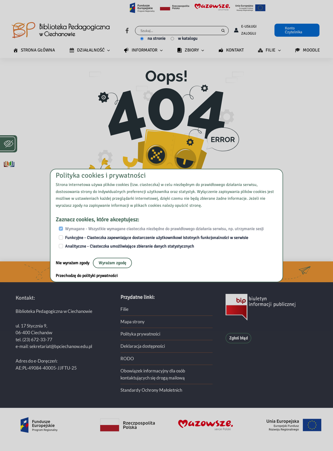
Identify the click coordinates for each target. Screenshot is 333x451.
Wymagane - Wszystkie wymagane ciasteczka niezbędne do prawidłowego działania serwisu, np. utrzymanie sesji (164, 228)
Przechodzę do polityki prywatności (87, 275)
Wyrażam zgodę (112, 263)
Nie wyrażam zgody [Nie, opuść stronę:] (73, 263)
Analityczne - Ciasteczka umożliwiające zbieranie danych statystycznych (129, 246)
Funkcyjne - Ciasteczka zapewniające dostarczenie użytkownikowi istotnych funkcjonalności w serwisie (156, 237)
